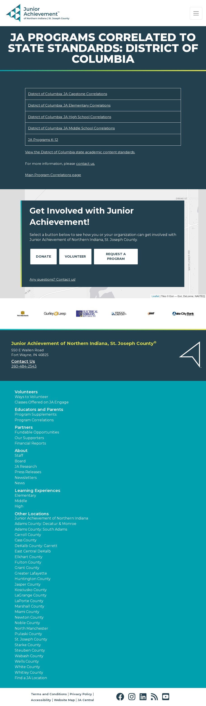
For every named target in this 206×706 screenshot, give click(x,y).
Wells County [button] (27, 661)
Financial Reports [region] (30, 443)
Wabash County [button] (29, 656)
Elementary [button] (25, 495)
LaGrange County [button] (31, 595)
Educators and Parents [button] (39, 410)
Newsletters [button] (26, 477)
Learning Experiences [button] (37, 491)
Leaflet (155, 296)
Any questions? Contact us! (52, 279)
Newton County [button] (29, 617)
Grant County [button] (27, 568)
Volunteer (75, 256)
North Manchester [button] (31, 628)
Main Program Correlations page (53, 175)
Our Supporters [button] (29, 438)
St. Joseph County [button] (31, 639)
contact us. (85, 163)
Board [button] (20, 461)
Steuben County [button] (30, 650)
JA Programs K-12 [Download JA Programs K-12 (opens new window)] (43, 139)
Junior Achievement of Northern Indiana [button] (51, 518)
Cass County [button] (26, 540)
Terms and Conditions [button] (49, 694)
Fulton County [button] (28, 562)
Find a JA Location (31, 678)
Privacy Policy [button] (81, 694)
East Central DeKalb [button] (33, 551)
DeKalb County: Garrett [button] (36, 546)
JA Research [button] (26, 466)
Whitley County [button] (29, 672)
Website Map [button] (64, 700)
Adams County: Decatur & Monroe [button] (45, 524)
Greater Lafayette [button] (31, 573)
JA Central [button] (86, 700)
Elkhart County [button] (28, 557)
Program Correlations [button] (34, 420)
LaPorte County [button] (29, 601)
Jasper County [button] (28, 584)
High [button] (19, 506)
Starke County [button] (28, 645)
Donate (43, 256)
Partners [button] (24, 427)
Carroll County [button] (28, 535)
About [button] (21, 451)
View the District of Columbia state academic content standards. (80, 152)
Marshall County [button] (29, 606)
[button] (121, 697)
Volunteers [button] (26, 392)
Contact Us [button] (23, 361)
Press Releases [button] (28, 472)
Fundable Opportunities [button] (37, 432)
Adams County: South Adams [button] (41, 529)
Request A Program (116, 256)
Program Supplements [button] (35, 414)
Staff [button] (19, 455)
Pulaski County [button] (28, 634)
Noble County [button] (27, 623)
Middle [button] (21, 501)
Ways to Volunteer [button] (31, 397)
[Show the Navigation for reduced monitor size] (196, 13)
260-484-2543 (24, 366)
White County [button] (27, 667)
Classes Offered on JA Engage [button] (42, 402)
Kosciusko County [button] (31, 590)
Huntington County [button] (33, 579)
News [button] (20, 483)
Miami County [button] (27, 612)
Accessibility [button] (41, 700)
